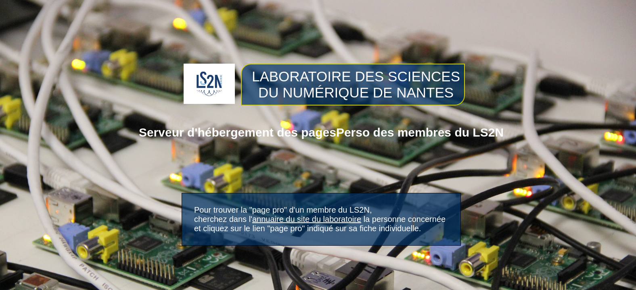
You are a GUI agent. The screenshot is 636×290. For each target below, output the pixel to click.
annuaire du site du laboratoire (306, 219)
